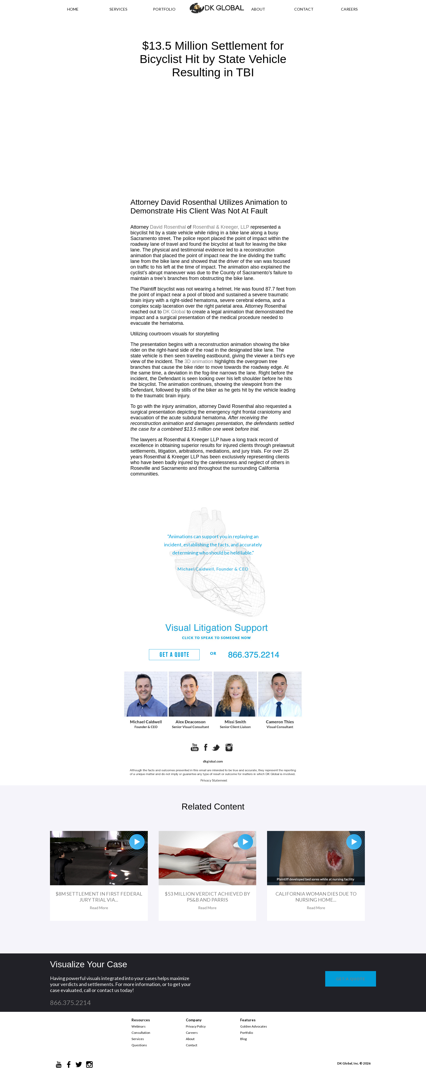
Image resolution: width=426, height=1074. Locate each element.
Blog (243, 1039)
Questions (139, 1045)
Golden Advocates (253, 1026)
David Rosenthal (168, 227)
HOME (73, 9)
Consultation (140, 1033)
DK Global (174, 311)
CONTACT (304, 9)
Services (118, 9)
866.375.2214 (70, 1002)
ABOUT (258, 9)
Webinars (138, 1026)
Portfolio (246, 1033)
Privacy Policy (196, 1026)
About (190, 1039)
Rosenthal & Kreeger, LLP (221, 227)
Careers (192, 1033)
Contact (191, 1045)
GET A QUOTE (350, 979)
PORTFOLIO (164, 9)
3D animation (198, 361)
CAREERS (349, 9)
